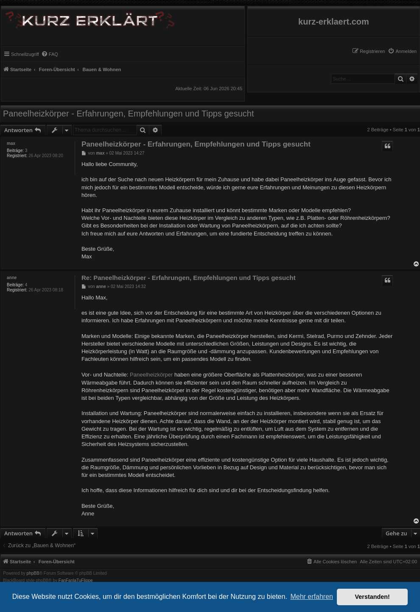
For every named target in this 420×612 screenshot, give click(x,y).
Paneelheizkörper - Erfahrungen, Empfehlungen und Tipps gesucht (128, 113)
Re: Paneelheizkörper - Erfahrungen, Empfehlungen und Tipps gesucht (188, 277)
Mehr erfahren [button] (311, 596)
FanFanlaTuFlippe (76, 581)
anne (12, 277)
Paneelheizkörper (151, 374)
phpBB (33, 573)
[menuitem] (402, 51)
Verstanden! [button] (372, 596)
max (11, 143)
